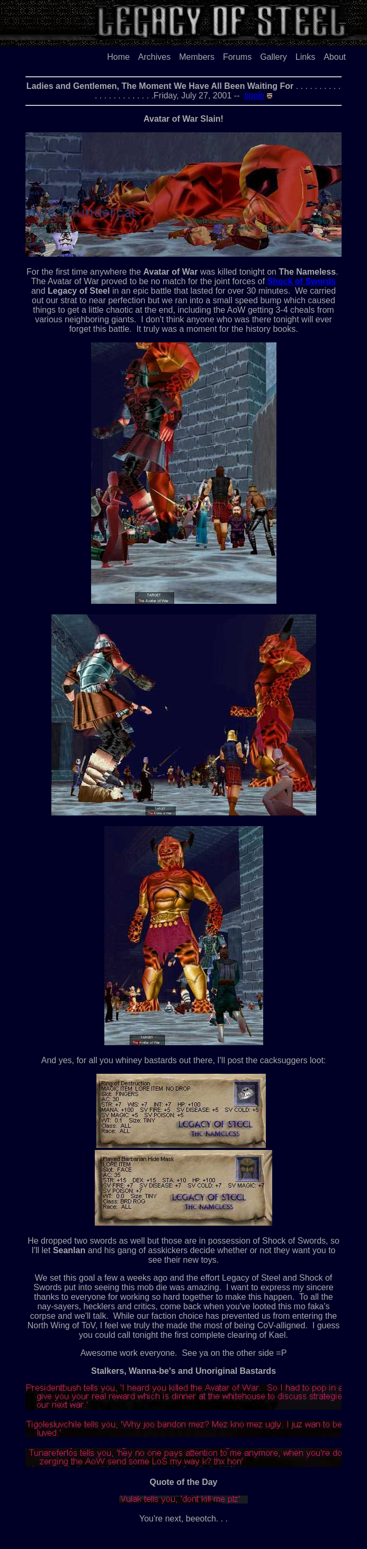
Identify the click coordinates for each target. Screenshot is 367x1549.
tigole (254, 95)
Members (196, 56)
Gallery (273, 56)
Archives (154, 56)
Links (305, 56)
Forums (237, 56)
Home (118, 56)
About (335, 56)
